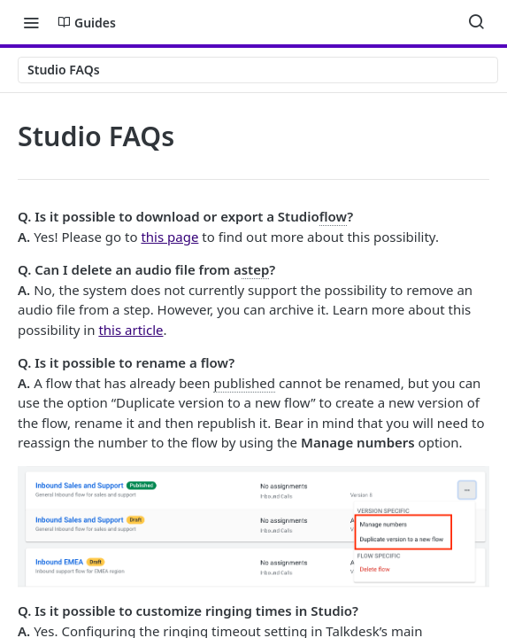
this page (169, 236)
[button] (253, 526)
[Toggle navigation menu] (31, 22)
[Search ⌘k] (476, 22)
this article (130, 329)
